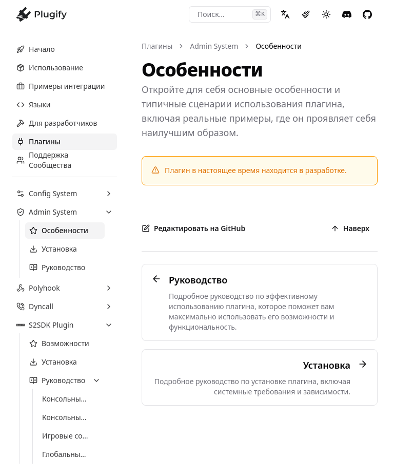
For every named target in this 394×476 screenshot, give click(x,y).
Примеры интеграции (60, 86)
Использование (49, 67)
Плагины (38, 141)
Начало (35, 49)
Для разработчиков (56, 123)
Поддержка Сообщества (43, 160)
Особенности (278, 46)
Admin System (214, 46)
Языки (33, 104)
